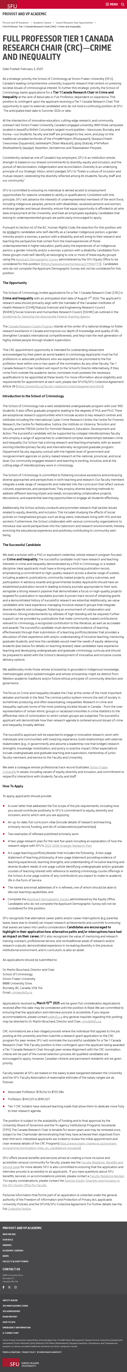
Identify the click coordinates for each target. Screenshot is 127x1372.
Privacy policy (28, 1352)
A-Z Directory (11, 1332)
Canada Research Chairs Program (30, 326)
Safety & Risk (10, 1300)
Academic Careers (42, 22)
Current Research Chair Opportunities (74, 22)
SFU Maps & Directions (15, 1305)
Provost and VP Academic (25, 13)
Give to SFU (9, 1322)
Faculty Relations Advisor (107, 1176)
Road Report (10, 1316)
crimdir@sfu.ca (91, 1021)
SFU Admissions (11, 1311)
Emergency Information (17, 1327)
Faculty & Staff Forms (15, 1261)
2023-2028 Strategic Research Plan (68, 846)
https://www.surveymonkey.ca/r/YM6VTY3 (71, 264)
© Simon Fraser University (49, 1352)
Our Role (8, 1239)
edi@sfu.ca (55, 1017)
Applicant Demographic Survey (37, 259)
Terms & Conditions (12, 1352)
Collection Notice (19, 1209)
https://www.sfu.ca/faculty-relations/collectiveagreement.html (59, 386)
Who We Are (9, 1234)
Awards (7, 1245)
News (6, 1255)
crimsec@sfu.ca (22, 992)
